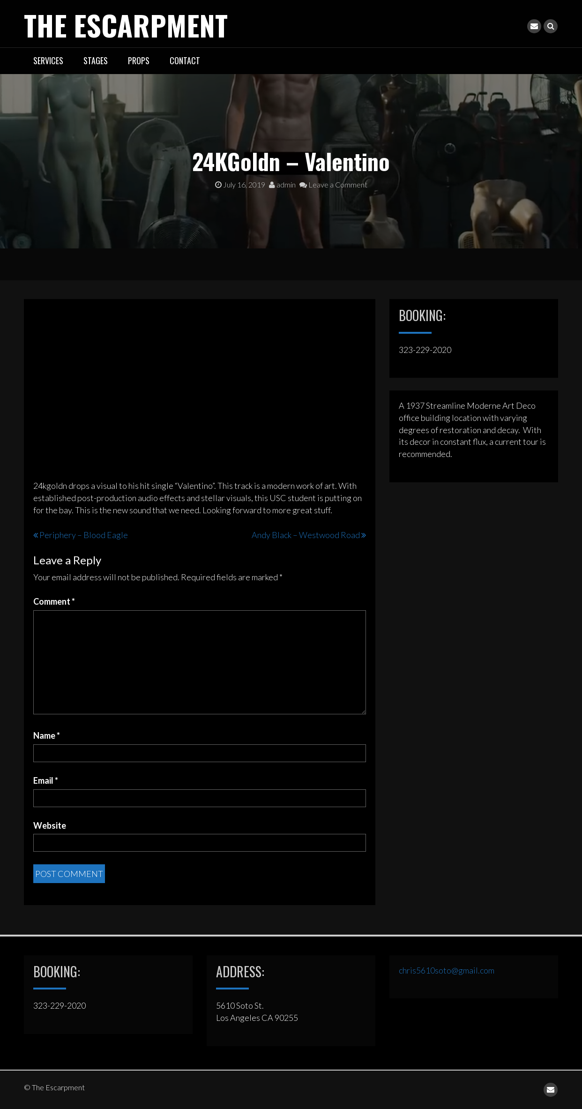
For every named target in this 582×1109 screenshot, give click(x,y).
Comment (54, 601)
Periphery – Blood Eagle (83, 535)
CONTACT (185, 60)
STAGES (95, 60)
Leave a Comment (333, 184)
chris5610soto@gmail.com (446, 970)
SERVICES (48, 60)
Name (46, 735)
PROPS (138, 60)
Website (49, 825)
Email (45, 780)
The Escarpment (126, 24)
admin (282, 184)
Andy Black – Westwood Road (306, 535)
